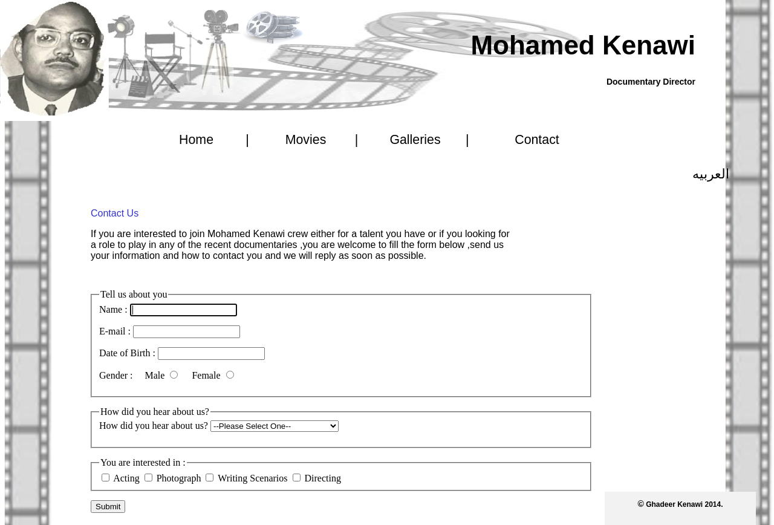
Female (207, 375)
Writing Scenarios (254, 478)
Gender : (117, 375)
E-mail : (115, 331)
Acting (126, 478)
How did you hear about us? (153, 425)
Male (156, 375)
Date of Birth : (127, 353)
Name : (113, 309)
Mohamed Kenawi (582, 45)
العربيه (710, 173)
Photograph (179, 478)
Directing (323, 478)
